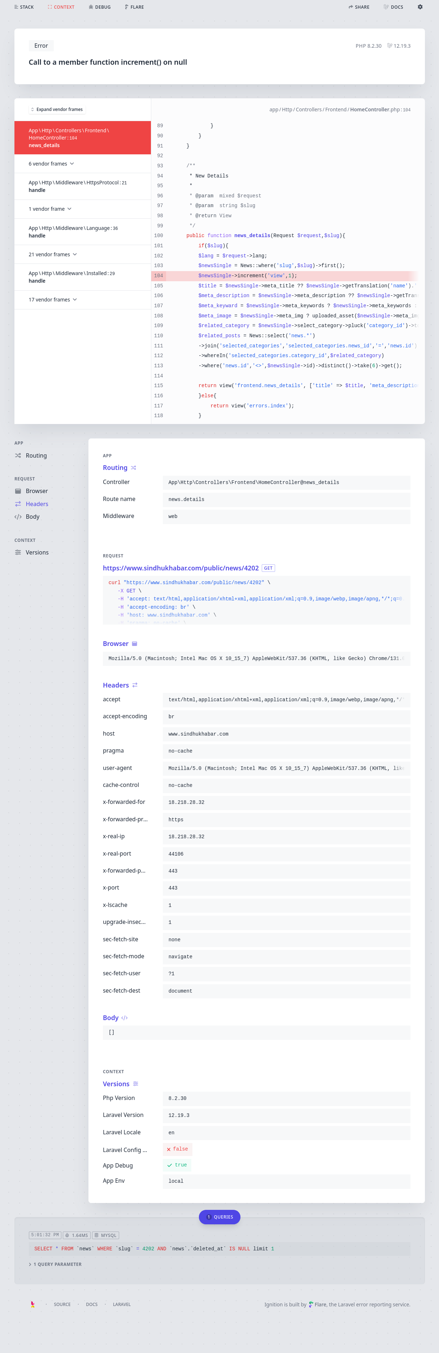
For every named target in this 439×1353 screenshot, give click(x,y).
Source (62, 1304)
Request (24, 478)
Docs (91, 1304)
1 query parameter (55, 1264)
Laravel (122, 1304)
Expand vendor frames (57, 109)
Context (25, 540)
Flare (317, 1304)
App (18, 443)
